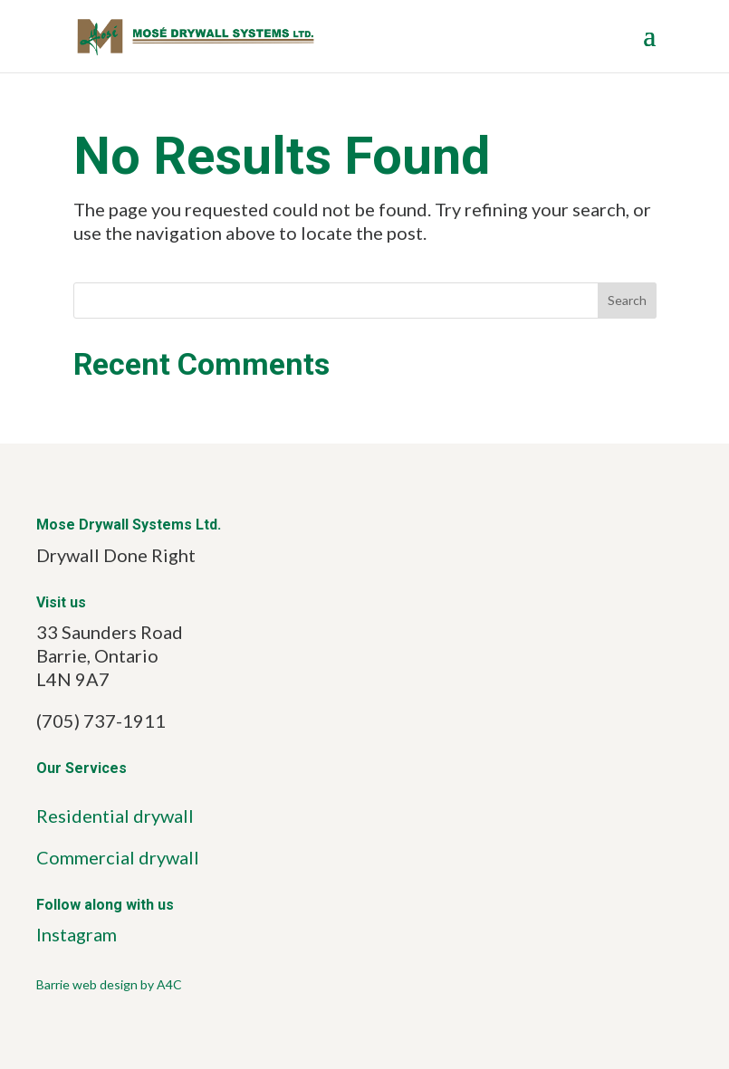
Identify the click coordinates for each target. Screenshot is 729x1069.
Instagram (76, 934)
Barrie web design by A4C (109, 984)
